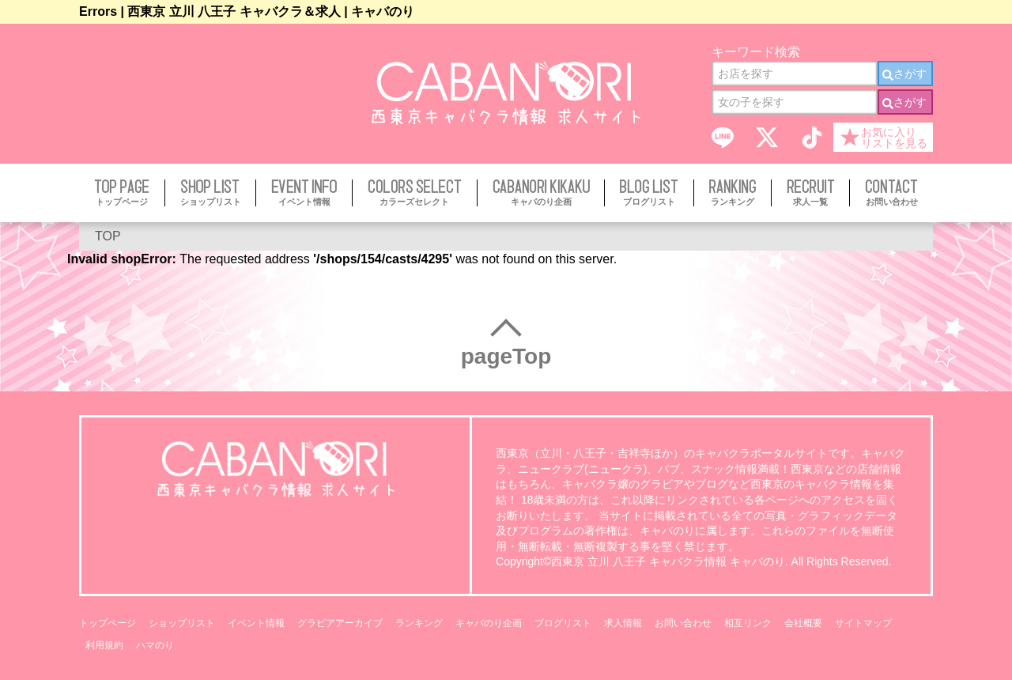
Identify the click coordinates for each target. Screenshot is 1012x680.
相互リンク (748, 623)
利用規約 (104, 645)
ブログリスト (562, 623)
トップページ (107, 623)
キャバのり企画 (488, 623)
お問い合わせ (683, 623)
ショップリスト (182, 623)
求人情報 (623, 623)
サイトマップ (863, 623)
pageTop (506, 356)
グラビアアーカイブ (340, 623)
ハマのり (155, 645)
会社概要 (803, 623)
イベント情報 (256, 623)
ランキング (419, 623)
